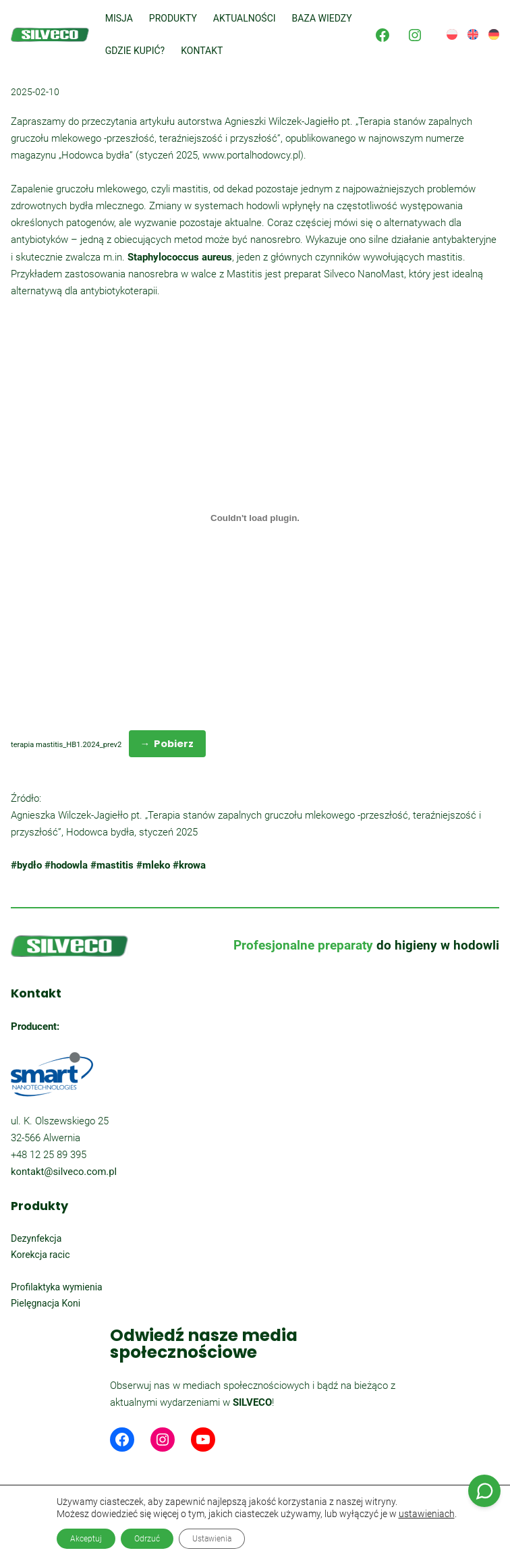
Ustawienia (211, 1538)
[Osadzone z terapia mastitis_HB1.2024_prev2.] (255, 518)
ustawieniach (427, 1513)
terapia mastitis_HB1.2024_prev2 (66, 744)
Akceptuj (86, 1538)
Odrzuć (147, 1538)
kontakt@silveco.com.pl (64, 1172)
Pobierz (174, 743)
